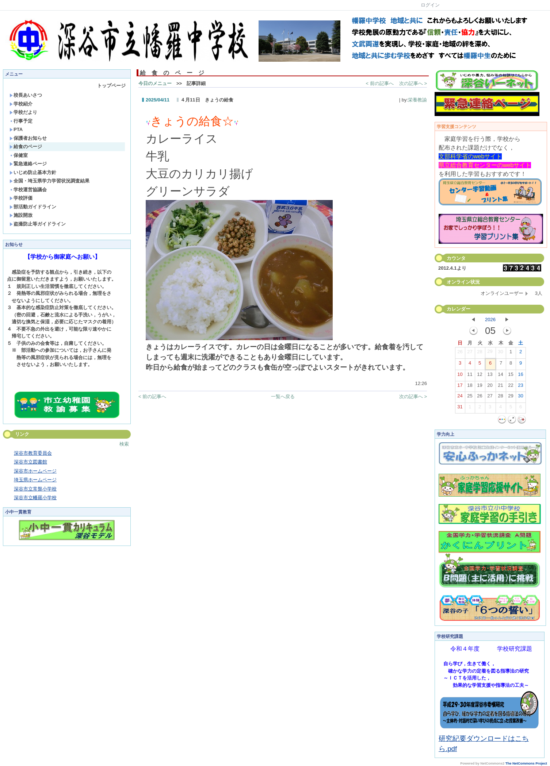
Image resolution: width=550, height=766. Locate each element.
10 (459, 376)
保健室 (18, 155)
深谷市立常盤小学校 (35, 489)
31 (459, 408)
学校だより (23, 112)
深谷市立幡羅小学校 (35, 497)
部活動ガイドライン (32, 206)
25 (469, 397)
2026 (490, 319)
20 (489, 386)
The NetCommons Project (526, 763)
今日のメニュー (155, 83)
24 (459, 397)
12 (479, 376)
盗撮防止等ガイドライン (37, 224)
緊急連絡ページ (28, 163)
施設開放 (21, 215)
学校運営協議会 (28, 189)
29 (489, 353)
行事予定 (21, 121)
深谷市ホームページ (35, 471)
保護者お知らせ (28, 138)
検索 (124, 444)
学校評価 (21, 198)
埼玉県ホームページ (35, 479)
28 (479, 353)
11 (469, 376)
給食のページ (25, 146)
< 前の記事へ (380, 83)
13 (489, 376)
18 (469, 386)
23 (520, 386)
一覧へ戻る (283, 396)
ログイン (430, 5)
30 (500, 353)
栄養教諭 (417, 100)
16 (520, 376)
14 (500, 376)
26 (459, 353)
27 (469, 353)
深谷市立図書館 (30, 462)
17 (459, 386)
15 (510, 376)
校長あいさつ (25, 95)
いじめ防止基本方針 (32, 172)
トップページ (111, 85)
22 (510, 386)
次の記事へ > (413, 83)
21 (500, 386)
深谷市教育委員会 (33, 453)
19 (479, 386)
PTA (16, 129)
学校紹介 (21, 104)
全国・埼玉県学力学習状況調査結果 (49, 181)
